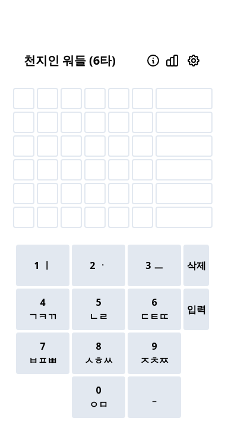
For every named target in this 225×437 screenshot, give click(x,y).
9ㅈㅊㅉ (154, 353)
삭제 (196, 265)
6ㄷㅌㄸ (154, 309)
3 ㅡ (154, 265)
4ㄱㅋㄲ (42, 309)
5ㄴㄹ (98, 309)
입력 (196, 309)
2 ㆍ (98, 265)
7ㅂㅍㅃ (42, 353)
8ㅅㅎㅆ (98, 353)
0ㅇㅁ (98, 397)
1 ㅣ (42, 265)
